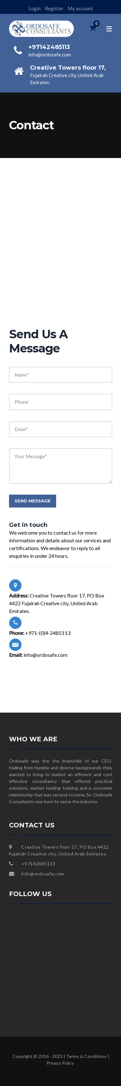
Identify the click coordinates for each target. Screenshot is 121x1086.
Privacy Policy (60, 1063)
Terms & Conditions (86, 1056)
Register (54, 8)
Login (34, 8)
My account (80, 8)
